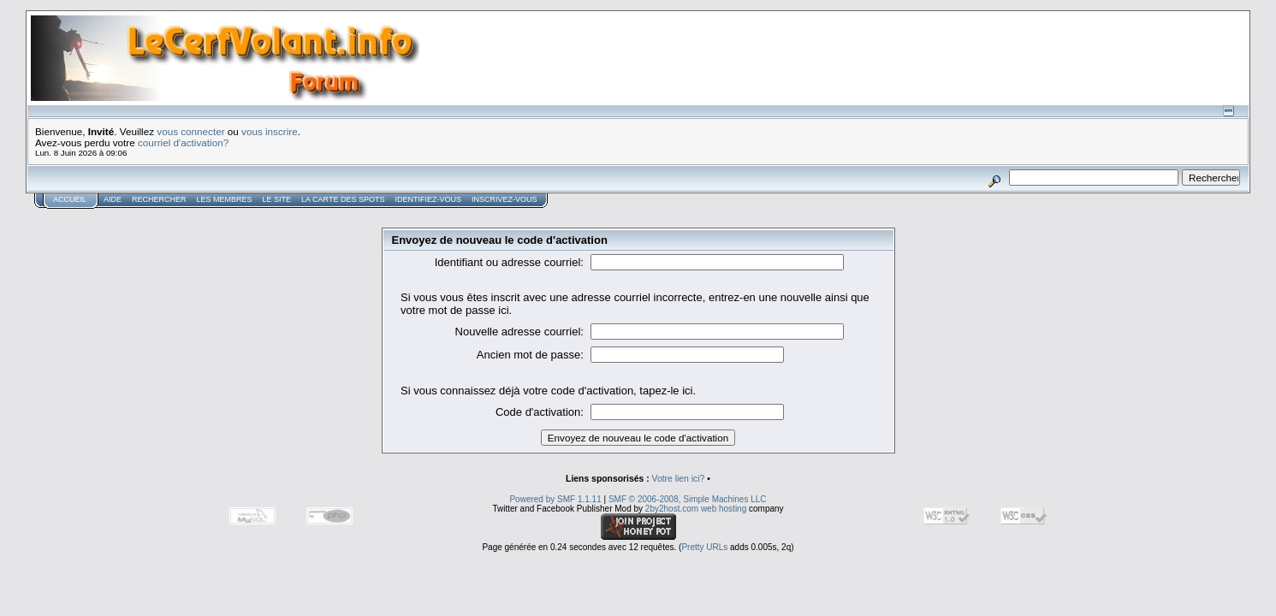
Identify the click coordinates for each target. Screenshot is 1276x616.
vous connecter (190, 131)
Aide (113, 199)
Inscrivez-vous (504, 199)
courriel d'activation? (183, 142)
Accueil (69, 199)
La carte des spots (342, 199)
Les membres (224, 199)
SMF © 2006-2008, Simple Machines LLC (687, 499)
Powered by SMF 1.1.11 (555, 499)
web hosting (723, 508)
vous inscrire (269, 131)
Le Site (277, 199)
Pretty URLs (704, 547)
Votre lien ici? (678, 478)
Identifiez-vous (428, 199)
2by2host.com (671, 508)
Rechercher (159, 199)
